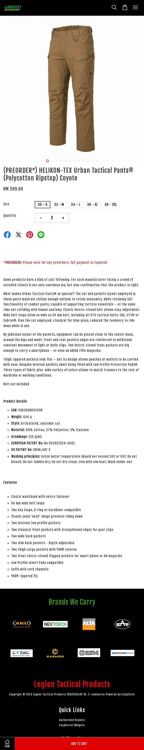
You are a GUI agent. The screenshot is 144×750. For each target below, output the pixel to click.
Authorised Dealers (72, 720)
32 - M (59, 204)
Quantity (9, 215)
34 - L (75, 204)
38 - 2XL (111, 204)
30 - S (42, 204)
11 (92, 161)
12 (96, 161)
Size (6, 204)
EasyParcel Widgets (72, 725)
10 (87, 161)
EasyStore (128, 694)
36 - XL (92, 204)
